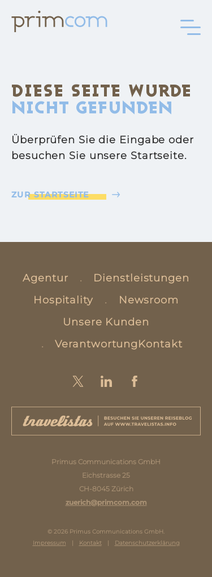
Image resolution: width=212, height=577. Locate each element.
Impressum (49, 543)
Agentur (45, 278)
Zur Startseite (50, 195)
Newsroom (149, 300)
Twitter (78, 381)
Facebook (134, 381)
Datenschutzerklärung (147, 543)
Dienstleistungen (141, 278)
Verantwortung (96, 344)
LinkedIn (106, 381)
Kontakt (160, 344)
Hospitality (63, 300)
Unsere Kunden (106, 322)
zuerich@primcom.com (106, 502)
